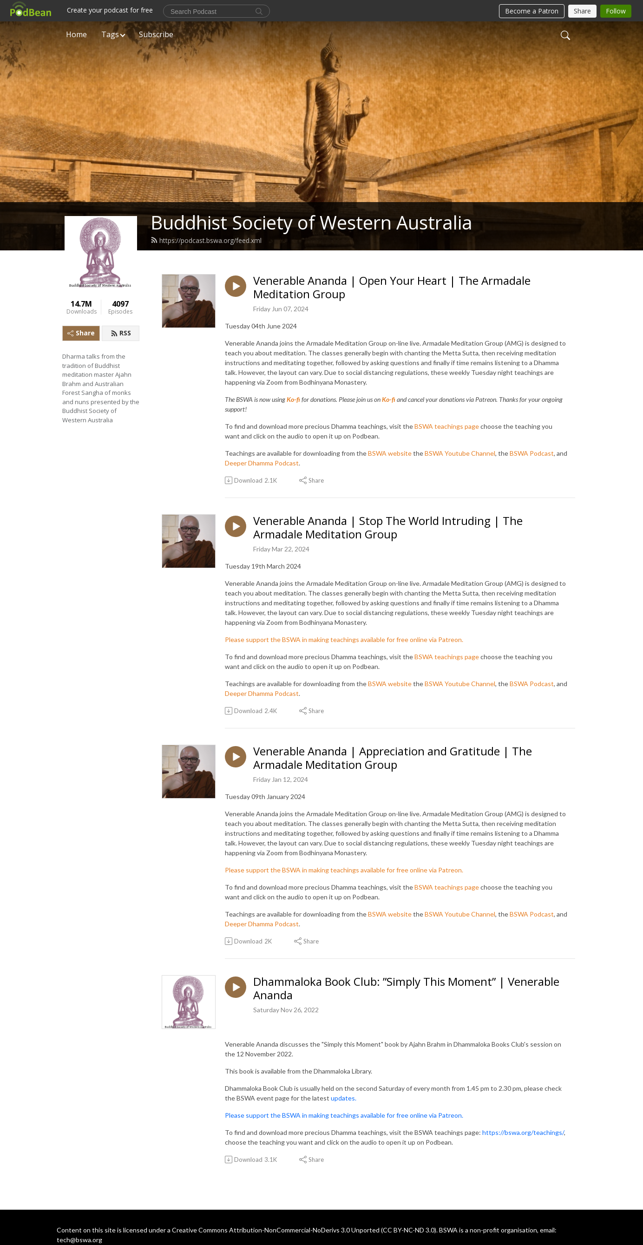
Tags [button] (110, 34)
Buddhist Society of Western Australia (311, 222)
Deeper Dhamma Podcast (262, 463)
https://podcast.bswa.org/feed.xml (206, 240)
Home (76, 34)
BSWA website (390, 453)
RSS (121, 332)
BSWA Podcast (532, 453)
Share (81, 332)
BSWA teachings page (446, 426)
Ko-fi (293, 399)
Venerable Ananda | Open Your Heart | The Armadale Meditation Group (392, 287)
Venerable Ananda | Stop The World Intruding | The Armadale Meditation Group (388, 527)
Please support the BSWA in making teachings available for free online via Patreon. (344, 639)
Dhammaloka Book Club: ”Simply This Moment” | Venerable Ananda (406, 988)
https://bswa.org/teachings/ (523, 1132)
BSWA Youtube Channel (460, 453)
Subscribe (156, 34)
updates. (343, 1098)
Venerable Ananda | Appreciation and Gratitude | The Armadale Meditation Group (392, 758)
